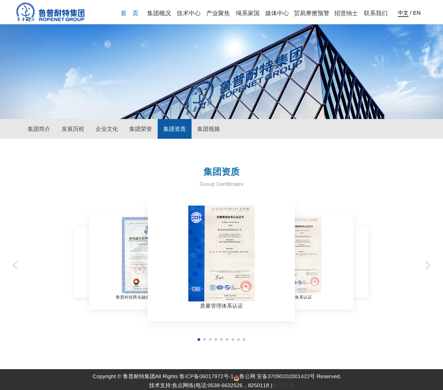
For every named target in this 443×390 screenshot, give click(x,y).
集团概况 (159, 13)
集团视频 (208, 129)
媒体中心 (277, 13)
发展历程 (73, 129)
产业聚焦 (218, 13)
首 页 (129, 13)
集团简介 (39, 129)
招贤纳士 (346, 13)
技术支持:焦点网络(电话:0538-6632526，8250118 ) (210, 385)
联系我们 (376, 13)
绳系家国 (248, 13)
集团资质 (174, 129)
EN (417, 13)
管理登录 (283, 385)
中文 (403, 13)
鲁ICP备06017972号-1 (206, 376)
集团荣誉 (140, 129)
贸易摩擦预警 (311, 13)
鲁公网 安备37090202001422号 (274, 376)
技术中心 (189, 13)
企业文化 (106, 129)
